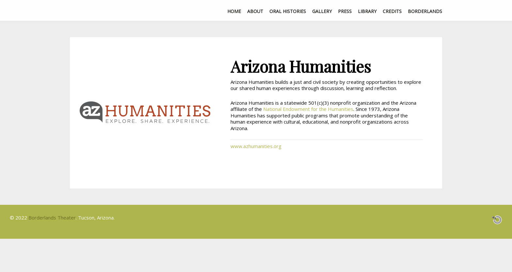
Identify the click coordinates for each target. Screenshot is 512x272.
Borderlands (425, 11)
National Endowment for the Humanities (308, 109)
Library (367, 11)
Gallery (322, 11)
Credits (392, 11)
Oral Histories (287, 11)
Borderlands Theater (52, 217)
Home (234, 11)
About (255, 11)
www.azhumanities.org (256, 146)
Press (345, 11)
